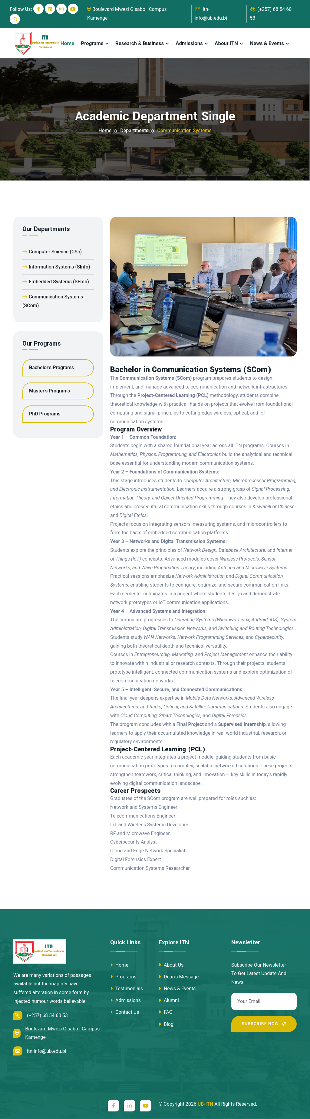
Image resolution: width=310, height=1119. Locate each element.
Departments (134, 130)
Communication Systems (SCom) (52, 301)
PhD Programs (45, 414)
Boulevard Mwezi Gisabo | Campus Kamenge (127, 13)
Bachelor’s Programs (51, 367)
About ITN (226, 43)
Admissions (189, 43)
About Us (171, 965)
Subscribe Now (264, 1023)
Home (67, 43)
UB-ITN (205, 1104)
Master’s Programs (49, 391)
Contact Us (124, 1012)
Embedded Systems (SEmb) (55, 282)
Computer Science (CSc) (52, 252)
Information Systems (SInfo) (56, 267)
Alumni (169, 1000)
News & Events (267, 43)
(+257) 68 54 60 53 (271, 13)
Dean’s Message (179, 977)
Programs (92, 43)
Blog (166, 1024)
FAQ (166, 1012)
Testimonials (126, 988)
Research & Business (139, 43)
